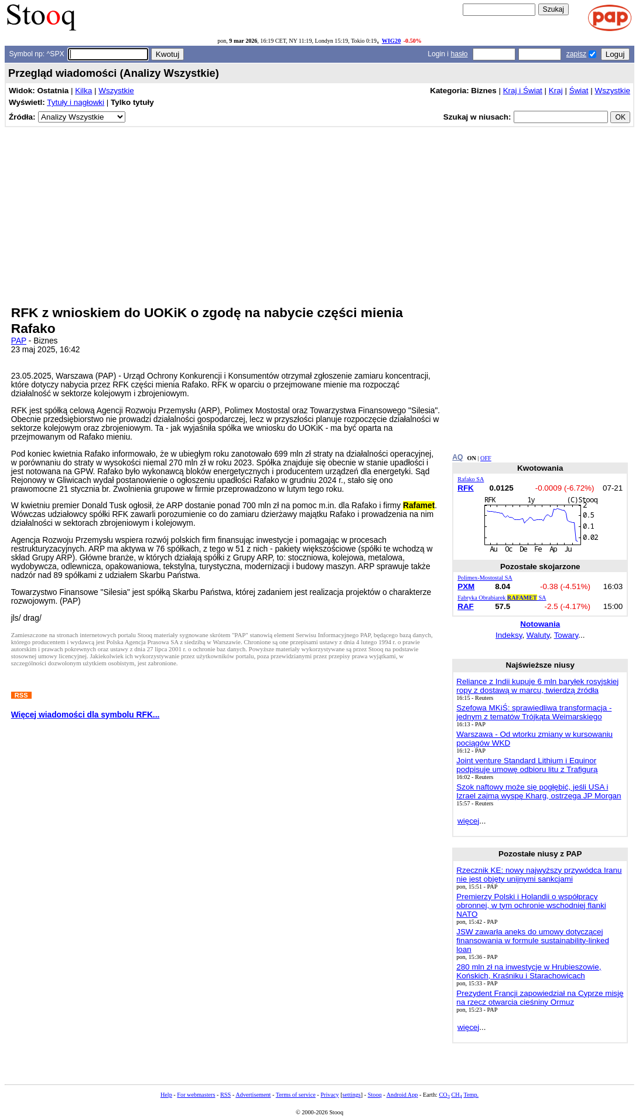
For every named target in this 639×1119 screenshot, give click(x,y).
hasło (458, 54)
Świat (579, 90)
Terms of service (296, 1094)
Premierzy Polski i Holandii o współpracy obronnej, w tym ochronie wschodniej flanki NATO (531, 905)
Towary (566, 635)
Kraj (556, 90)
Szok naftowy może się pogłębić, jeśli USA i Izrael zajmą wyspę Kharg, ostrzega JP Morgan (538, 791)
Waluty (538, 635)
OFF (485, 458)
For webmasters (196, 1094)
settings (352, 1094)
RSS (225, 1094)
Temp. (471, 1094)
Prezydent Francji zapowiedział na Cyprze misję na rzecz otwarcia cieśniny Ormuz (539, 997)
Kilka (83, 90)
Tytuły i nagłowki (75, 102)
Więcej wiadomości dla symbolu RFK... (85, 714)
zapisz (576, 54)
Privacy (329, 1094)
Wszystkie (116, 90)
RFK (465, 488)
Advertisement (253, 1094)
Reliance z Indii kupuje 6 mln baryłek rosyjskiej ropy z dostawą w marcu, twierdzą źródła (537, 686)
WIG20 (391, 41)
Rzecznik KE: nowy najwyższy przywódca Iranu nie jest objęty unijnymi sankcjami (538, 874)
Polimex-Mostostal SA (484, 577)
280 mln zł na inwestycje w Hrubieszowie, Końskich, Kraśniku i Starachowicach (528, 971)
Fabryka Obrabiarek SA (501, 597)
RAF (465, 606)
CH (457, 1094)
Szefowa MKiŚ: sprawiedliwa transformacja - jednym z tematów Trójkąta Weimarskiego (533, 712)
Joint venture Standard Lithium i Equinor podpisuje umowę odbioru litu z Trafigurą (526, 765)
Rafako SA (470, 479)
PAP (18, 340)
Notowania (540, 624)
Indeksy (509, 635)
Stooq (375, 1094)
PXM (465, 586)
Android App (402, 1094)
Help (166, 1094)
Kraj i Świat (522, 90)
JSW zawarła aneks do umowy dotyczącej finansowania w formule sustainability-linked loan (532, 940)
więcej (468, 821)
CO (444, 1094)
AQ (457, 457)
